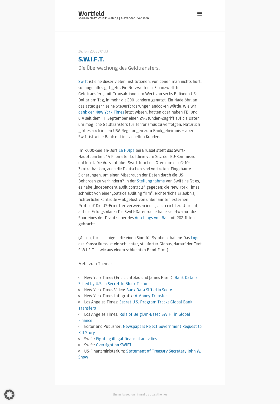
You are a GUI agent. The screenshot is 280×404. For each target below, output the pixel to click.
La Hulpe (127, 150)
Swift (83, 81)
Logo (195, 237)
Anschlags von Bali (151, 217)
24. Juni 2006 (88, 51)
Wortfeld (91, 13)
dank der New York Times (101, 112)
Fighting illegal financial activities (126, 338)
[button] (9, 394)
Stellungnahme (151, 181)
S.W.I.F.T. (91, 58)
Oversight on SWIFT (114, 344)
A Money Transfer (151, 295)
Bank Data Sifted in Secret (150, 289)
